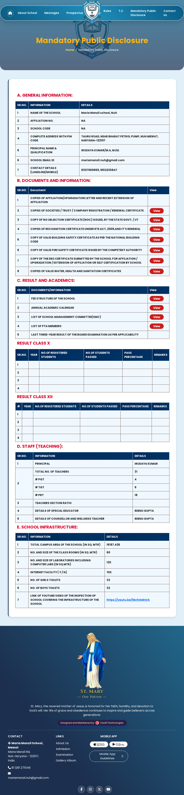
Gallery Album (66, 760)
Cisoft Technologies (109, 722)
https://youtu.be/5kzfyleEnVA (128, 600)
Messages (51, 13)
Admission (63, 749)
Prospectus (74, 13)
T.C (121, 11)
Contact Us (170, 13)
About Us (62, 743)
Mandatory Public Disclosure (143, 13)
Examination (64, 755)
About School (27, 13)
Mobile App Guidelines (111, 756)
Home (70, 50)
